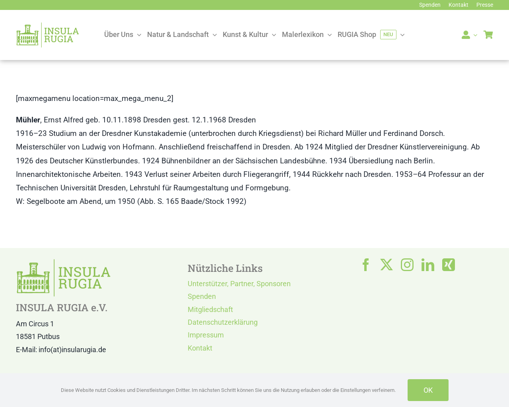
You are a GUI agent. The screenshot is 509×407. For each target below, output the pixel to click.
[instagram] (407, 264)
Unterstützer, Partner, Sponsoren (239, 283)
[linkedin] (428, 264)
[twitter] (386, 264)
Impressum (206, 335)
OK (428, 390)
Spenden (202, 296)
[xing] (448, 264)
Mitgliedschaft (210, 309)
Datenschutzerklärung (223, 322)
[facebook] (365, 264)
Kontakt (200, 348)
